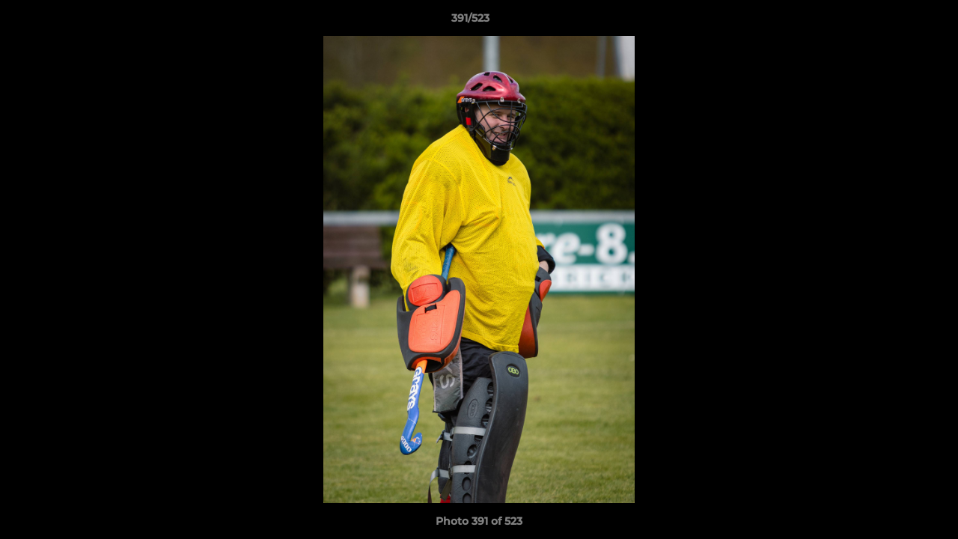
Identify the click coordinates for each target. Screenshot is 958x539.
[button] (895, 21)
